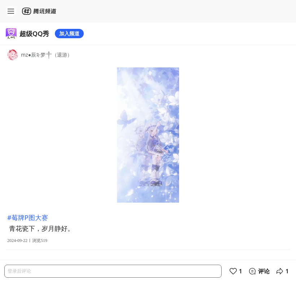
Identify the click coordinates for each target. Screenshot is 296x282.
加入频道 (69, 33)
